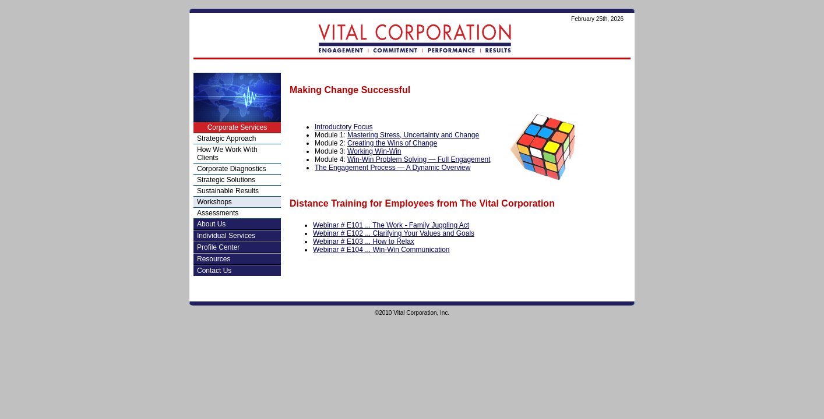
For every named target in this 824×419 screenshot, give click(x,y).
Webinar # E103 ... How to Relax (363, 241)
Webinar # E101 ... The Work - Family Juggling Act (391, 225)
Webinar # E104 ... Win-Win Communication (381, 250)
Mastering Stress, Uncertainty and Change (413, 135)
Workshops (214, 202)
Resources (213, 259)
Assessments (217, 213)
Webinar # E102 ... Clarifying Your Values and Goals (393, 233)
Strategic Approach (226, 138)
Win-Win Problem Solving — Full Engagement (418, 159)
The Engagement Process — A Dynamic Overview (392, 168)
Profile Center (218, 247)
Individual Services (226, 236)
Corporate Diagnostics (231, 169)
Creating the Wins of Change (392, 143)
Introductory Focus (343, 127)
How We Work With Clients (227, 153)
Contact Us (214, 271)
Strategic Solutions (226, 180)
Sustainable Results (228, 191)
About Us (211, 224)
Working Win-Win (374, 151)
